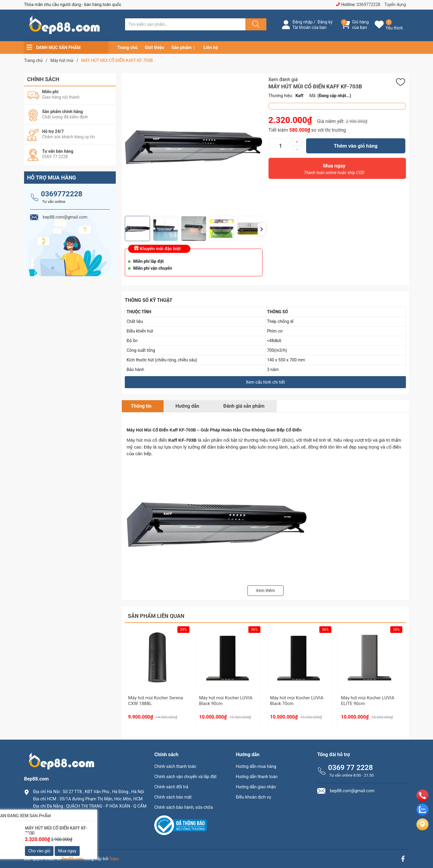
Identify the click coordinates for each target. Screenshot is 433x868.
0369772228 (368, 4)
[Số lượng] (281, 145)
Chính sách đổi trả (171, 786)
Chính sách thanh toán (175, 766)
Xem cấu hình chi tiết (265, 382)
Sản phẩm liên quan (156, 616)
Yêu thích (394, 28)
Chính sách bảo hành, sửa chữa (183, 807)
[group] (194, 144)
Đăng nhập (303, 22)
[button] (261, 229)
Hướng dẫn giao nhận (256, 786)
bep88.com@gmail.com (58, 833)
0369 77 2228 (350, 767)
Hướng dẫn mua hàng (256, 766)
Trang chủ (127, 47)
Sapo (114, 858)
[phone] (422, 800)
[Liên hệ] (422, 829)
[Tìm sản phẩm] (185, 24)
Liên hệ (210, 47)
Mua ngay (334, 170)
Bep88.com (72, 858)
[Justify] (255, 24)
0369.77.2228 (48, 823)
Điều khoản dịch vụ (253, 797)
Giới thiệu (154, 47)
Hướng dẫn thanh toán (257, 776)
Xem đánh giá (283, 79)
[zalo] (422, 814)
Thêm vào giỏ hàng (355, 146)
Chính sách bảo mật (173, 797)
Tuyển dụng (395, 4)
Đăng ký (325, 22)
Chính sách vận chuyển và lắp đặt (185, 776)
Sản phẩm (181, 47)
